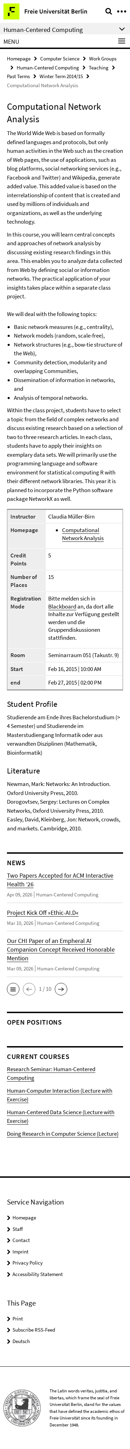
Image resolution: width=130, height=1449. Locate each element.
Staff (17, 1229)
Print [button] (17, 1318)
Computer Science (59, 58)
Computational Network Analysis (83, 534)
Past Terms (18, 76)
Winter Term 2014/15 (61, 76)
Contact (21, 1240)
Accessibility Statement (37, 1274)
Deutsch (21, 1341)
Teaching (99, 67)
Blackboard (62, 606)
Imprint (20, 1251)
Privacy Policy (27, 1262)
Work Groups (102, 58)
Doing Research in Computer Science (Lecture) (63, 1133)
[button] (13, 989)
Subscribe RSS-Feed (33, 1329)
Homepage (19, 58)
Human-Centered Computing (48, 67)
